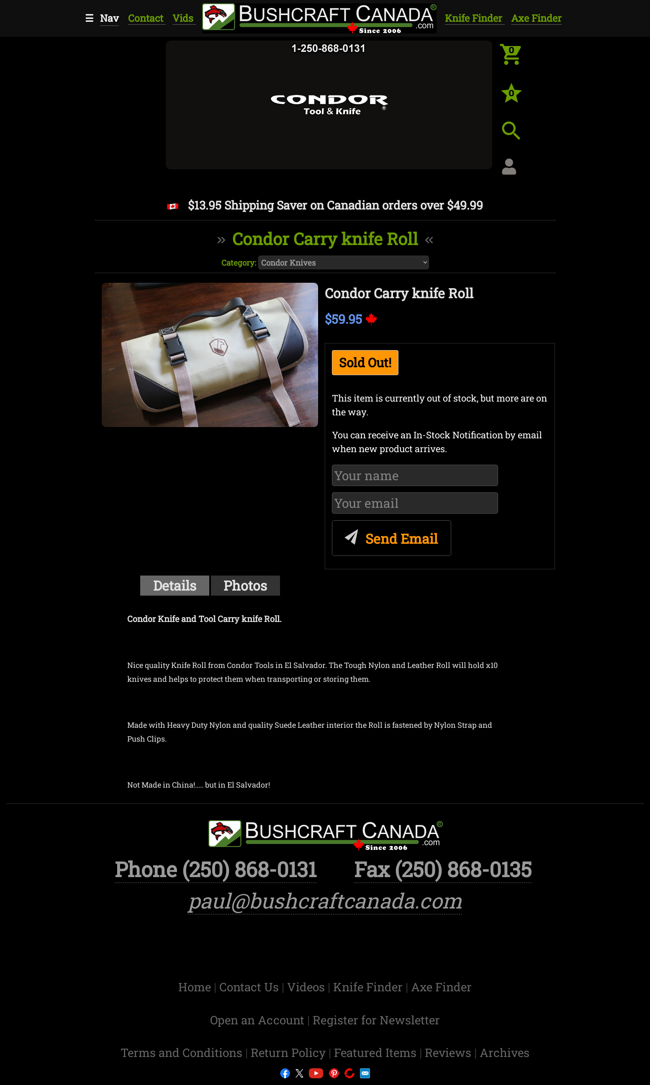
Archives (504, 1052)
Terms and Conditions (183, 1052)
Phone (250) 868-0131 (215, 869)
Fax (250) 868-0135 (443, 869)
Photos (245, 585)
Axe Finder (536, 18)
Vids (184, 18)
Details (174, 585)
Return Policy (290, 1052)
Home (196, 987)
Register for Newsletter (376, 1020)
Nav (109, 18)
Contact (147, 18)
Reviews (449, 1052)
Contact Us (250, 987)
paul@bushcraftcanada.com (325, 900)
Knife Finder (475, 18)
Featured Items (376, 1052)
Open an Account (257, 1020)
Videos (307, 987)
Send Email (390, 536)
